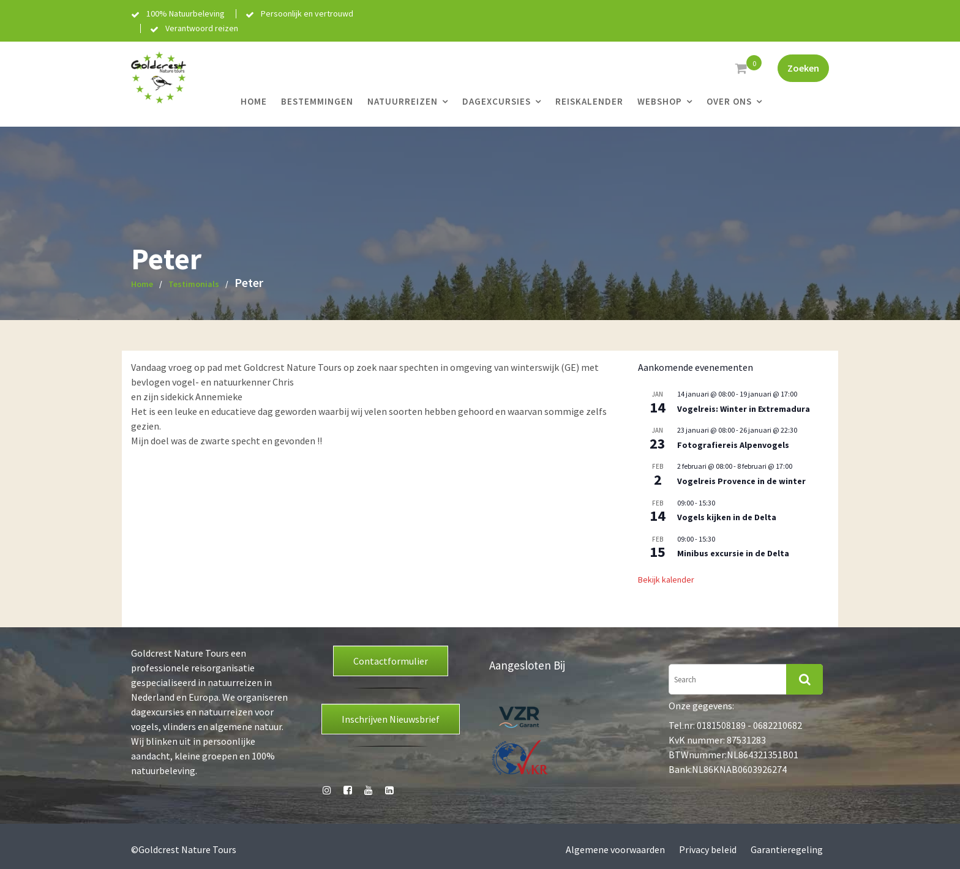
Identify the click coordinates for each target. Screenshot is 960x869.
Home (254, 101)
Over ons (729, 101)
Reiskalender (589, 101)
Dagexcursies (496, 101)
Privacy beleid (708, 849)
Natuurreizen (402, 101)
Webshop (659, 101)
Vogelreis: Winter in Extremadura (743, 408)
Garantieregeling (787, 849)
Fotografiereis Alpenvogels (733, 444)
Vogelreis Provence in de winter (741, 481)
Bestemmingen (317, 101)
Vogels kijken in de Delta (726, 517)
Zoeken (803, 68)
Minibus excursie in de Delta (733, 553)
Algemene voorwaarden (615, 849)
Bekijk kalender (666, 579)
